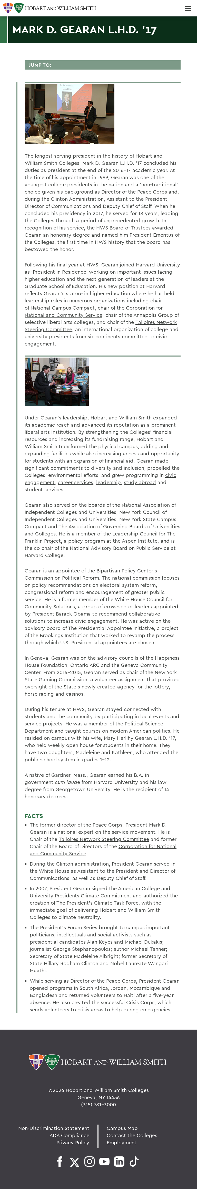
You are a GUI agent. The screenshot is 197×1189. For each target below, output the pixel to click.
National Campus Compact (63, 307)
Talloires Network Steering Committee (104, 839)
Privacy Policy (72, 1142)
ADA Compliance (69, 1135)
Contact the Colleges (132, 1135)
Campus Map (122, 1128)
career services (75, 482)
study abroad (140, 482)
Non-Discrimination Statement (53, 1128)
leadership (108, 482)
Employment (121, 1142)
